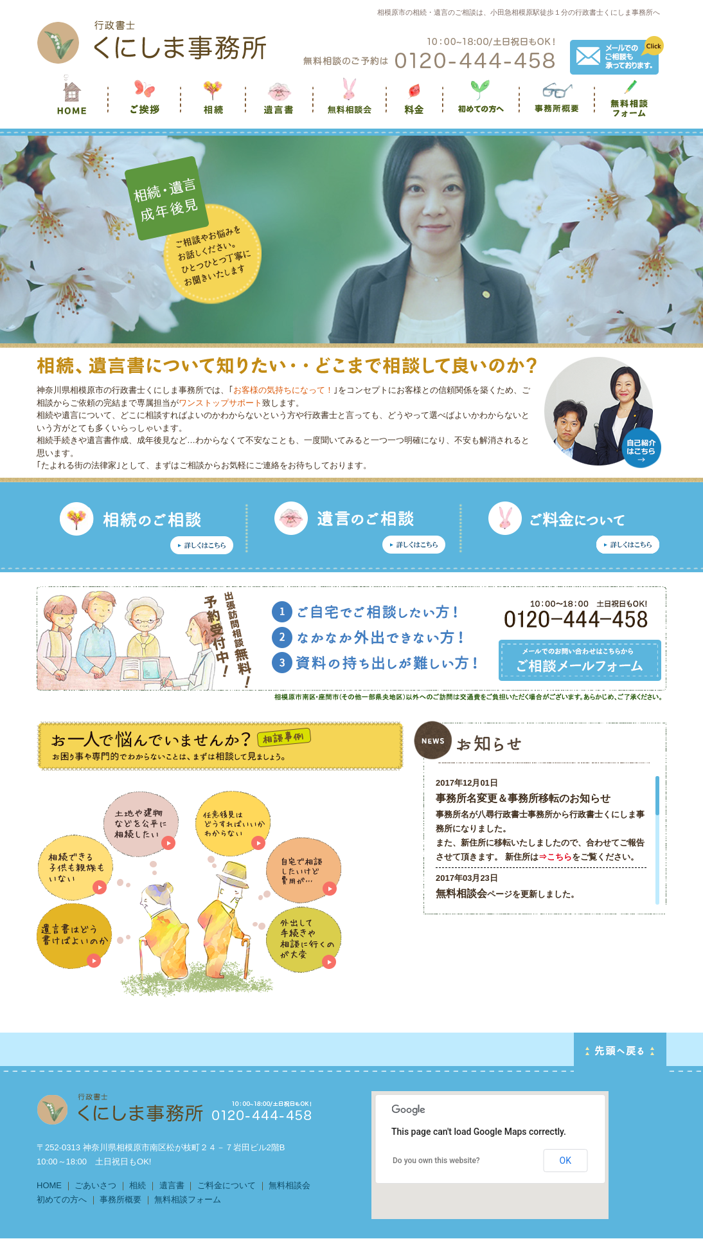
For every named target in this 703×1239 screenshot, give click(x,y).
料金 (415, 103)
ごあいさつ (95, 1185)
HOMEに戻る (175, 1109)
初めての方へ (482, 103)
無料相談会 (350, 103)
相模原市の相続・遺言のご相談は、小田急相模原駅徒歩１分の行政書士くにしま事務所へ (518, 12)
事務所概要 (558, 103)
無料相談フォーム (631, 103)
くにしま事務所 (73, 103)
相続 (214, 103)
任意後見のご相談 (564, 529)
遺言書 (280, 103)
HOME (49, 1185)
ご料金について (226, 1185)
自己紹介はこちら (641, 447)
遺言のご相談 (356, 529)
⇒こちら (555, 857)
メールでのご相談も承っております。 (617, 55)
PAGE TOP (620, 1052)
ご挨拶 (145, 103)
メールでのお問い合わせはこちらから (580, 660)
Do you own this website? (436, 1160)
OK (565, 1160)
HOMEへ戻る (152, 41)
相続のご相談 (143, 529)
